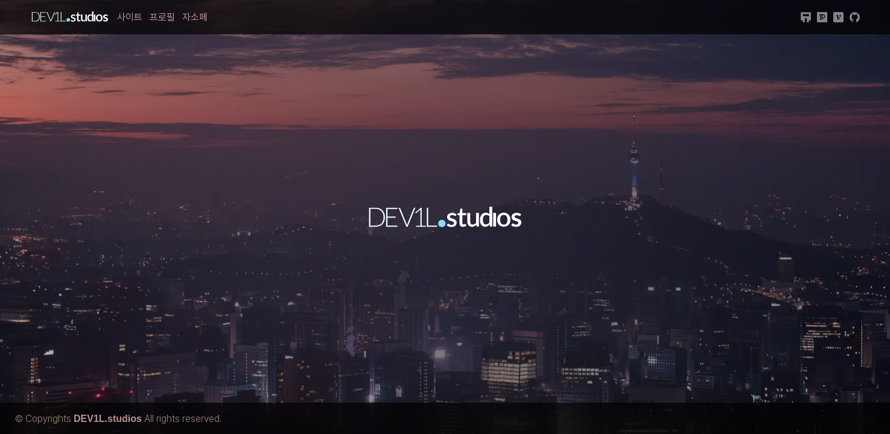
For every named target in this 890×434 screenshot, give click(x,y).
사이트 (129, 17)
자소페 (195, 17)
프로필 (162, 17)
